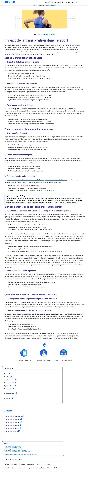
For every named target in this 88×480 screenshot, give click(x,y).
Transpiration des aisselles (14, 416)
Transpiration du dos (12, 431)
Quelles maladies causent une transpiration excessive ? (21, 454)
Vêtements (8, 398)
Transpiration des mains (13, 419)
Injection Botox (10, 386)
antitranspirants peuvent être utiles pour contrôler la (37, 180)
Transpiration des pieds (13, 422)
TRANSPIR (8, 2)
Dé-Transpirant (10, 383)
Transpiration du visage (13, 425)
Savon (7, 374)
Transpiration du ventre (12, 428)
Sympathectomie (10, 393)
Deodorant (8, 377)
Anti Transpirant (10, 380)
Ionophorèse (9, 389)
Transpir (35, 5)
